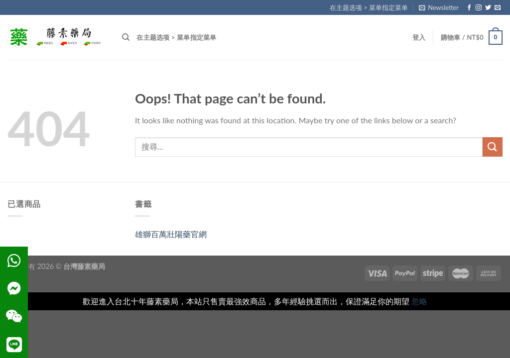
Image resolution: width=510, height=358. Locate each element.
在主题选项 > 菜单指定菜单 (369, 7)
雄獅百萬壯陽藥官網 (171, 234)
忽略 (419, 301)
